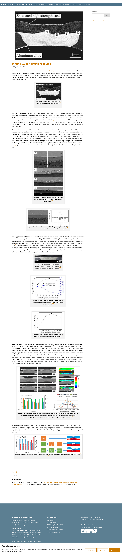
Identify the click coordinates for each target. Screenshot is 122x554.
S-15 (52, 345)
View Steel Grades (99, 21)
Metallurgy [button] (23, 4)
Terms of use (28, 541)
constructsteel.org (86, 519)
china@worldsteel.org (27, 537)
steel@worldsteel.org (18, 525)
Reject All (102, 550)
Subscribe (87, 4)
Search (67, 4)
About (12, 4)
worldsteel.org (85, 517)
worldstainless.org (98, 519)
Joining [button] (44, 4)
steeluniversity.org (96, 517)
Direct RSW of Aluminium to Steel (32, 63)
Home (4, 4)
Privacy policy (37, 541)
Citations (14, 475)
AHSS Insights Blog (55, 4)
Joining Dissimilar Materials (20, 67)
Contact (80, 4)
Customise (91, 550)
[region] (61, 548)
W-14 (55, 345)
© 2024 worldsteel (17, 541)
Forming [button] (34, 4)
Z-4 (53, 303)
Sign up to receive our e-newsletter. (91, 527)
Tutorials (73, 4)
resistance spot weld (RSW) (46, 71)
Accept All (114, 550)
